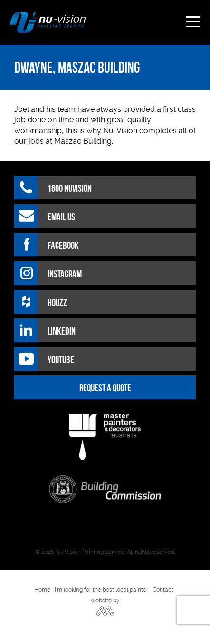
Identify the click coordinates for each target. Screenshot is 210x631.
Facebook (63, 245)
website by (105, 600)
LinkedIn (62, 330)
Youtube (61, 359)
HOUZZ (57, 302)
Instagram (65, 273)
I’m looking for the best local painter (101, 589)
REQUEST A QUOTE (105, 387)
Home (42, 589)
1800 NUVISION (70, 188)
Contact (163, 589)
